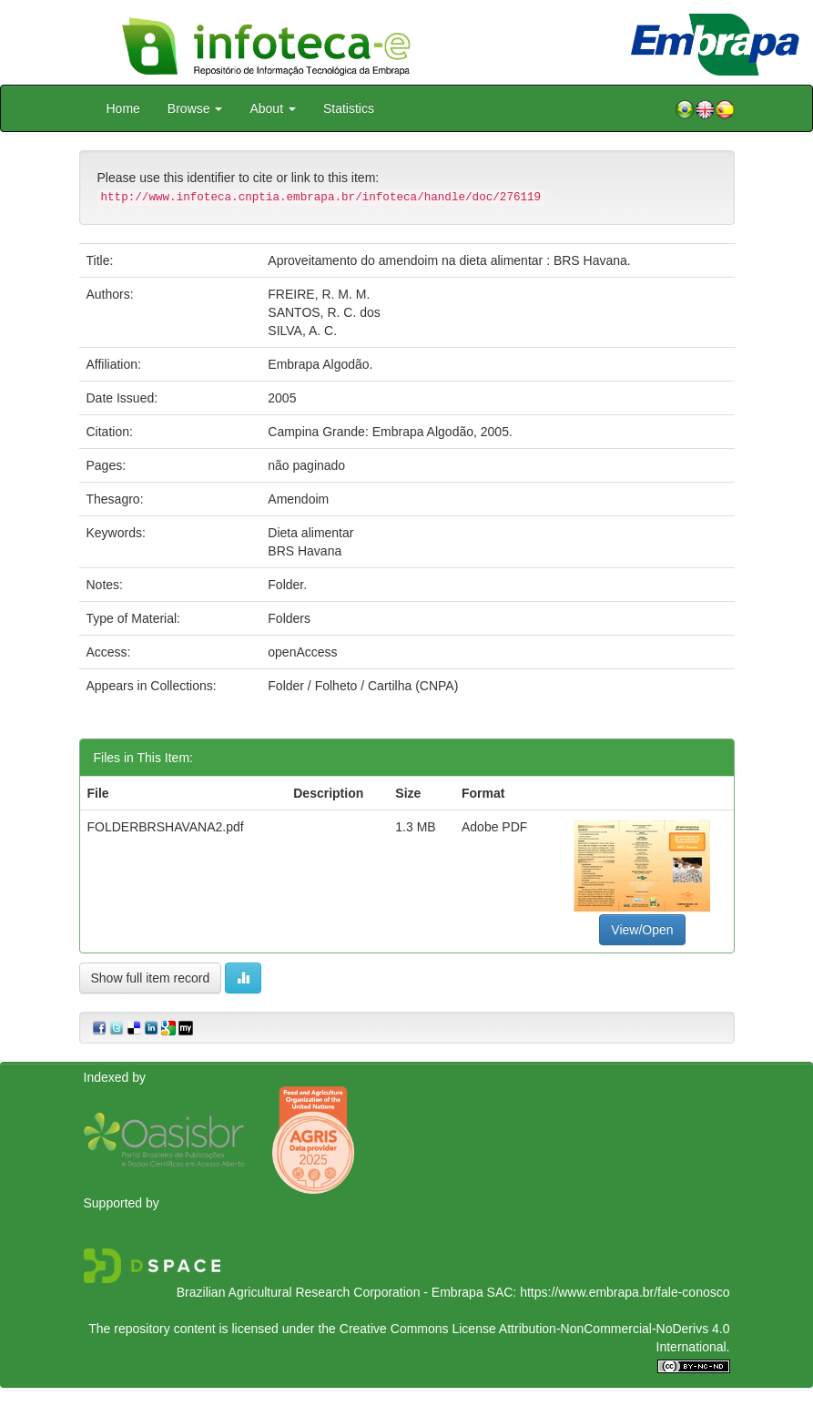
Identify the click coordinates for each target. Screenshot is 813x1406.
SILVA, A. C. (302, 330)
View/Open (642, 929)
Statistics (348, 108)
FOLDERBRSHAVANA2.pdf (165, 827)
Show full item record (150, 978)
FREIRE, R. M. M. (319, 294)
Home (123, 108)
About (272, 108)
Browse (195, 108)
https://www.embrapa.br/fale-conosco (624, 1292)
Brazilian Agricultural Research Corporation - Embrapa (330, 1292)
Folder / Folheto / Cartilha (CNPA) (363, 685)
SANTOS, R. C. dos (324, 312)
